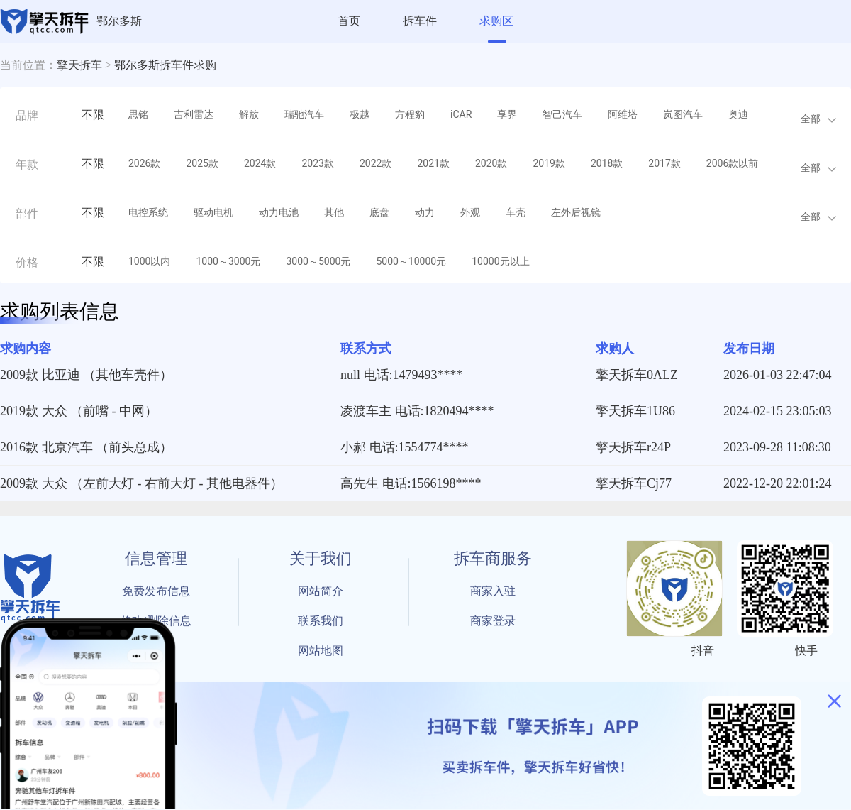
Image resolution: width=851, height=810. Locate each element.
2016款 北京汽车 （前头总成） (86, 447)
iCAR (461, 114)
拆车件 (420, 21)
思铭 (138, 114)
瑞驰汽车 (304, 114)
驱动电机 (213, 212)
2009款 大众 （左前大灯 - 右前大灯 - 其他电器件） (141, 483)
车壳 (515, 212)
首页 (349, 21)
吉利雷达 (193, 114)
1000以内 (149, 261)
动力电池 (279, 212)
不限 (93, 115)
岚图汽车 (683, 114)
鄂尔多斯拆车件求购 (165, 65)
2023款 (317, 163)
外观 (470, 212)
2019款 (548, 163)
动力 (425, 212)
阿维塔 (623, 114)
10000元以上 (500, 261)
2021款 (433, 163)
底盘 (379, 212)
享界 (507, 114)
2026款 (144, 163)
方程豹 (410, 114)
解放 (249, 114)
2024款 (260, 163)
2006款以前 (732, 163)
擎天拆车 (79, 65)
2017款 (664, 163)
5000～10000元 (411, 261)
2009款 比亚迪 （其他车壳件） (86, 375)
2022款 (375, 163)
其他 (334, 212)
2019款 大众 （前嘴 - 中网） (78, 411)
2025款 (202, 163)
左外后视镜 (576, 212)
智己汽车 (562, 114)
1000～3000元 (228, 261)
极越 (359, 114)
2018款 (607, 163)
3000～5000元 (318, 261)
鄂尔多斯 (119, 21)
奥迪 (738, 114)
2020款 (491, 163)
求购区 (496, 21)
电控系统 (148, 212)
